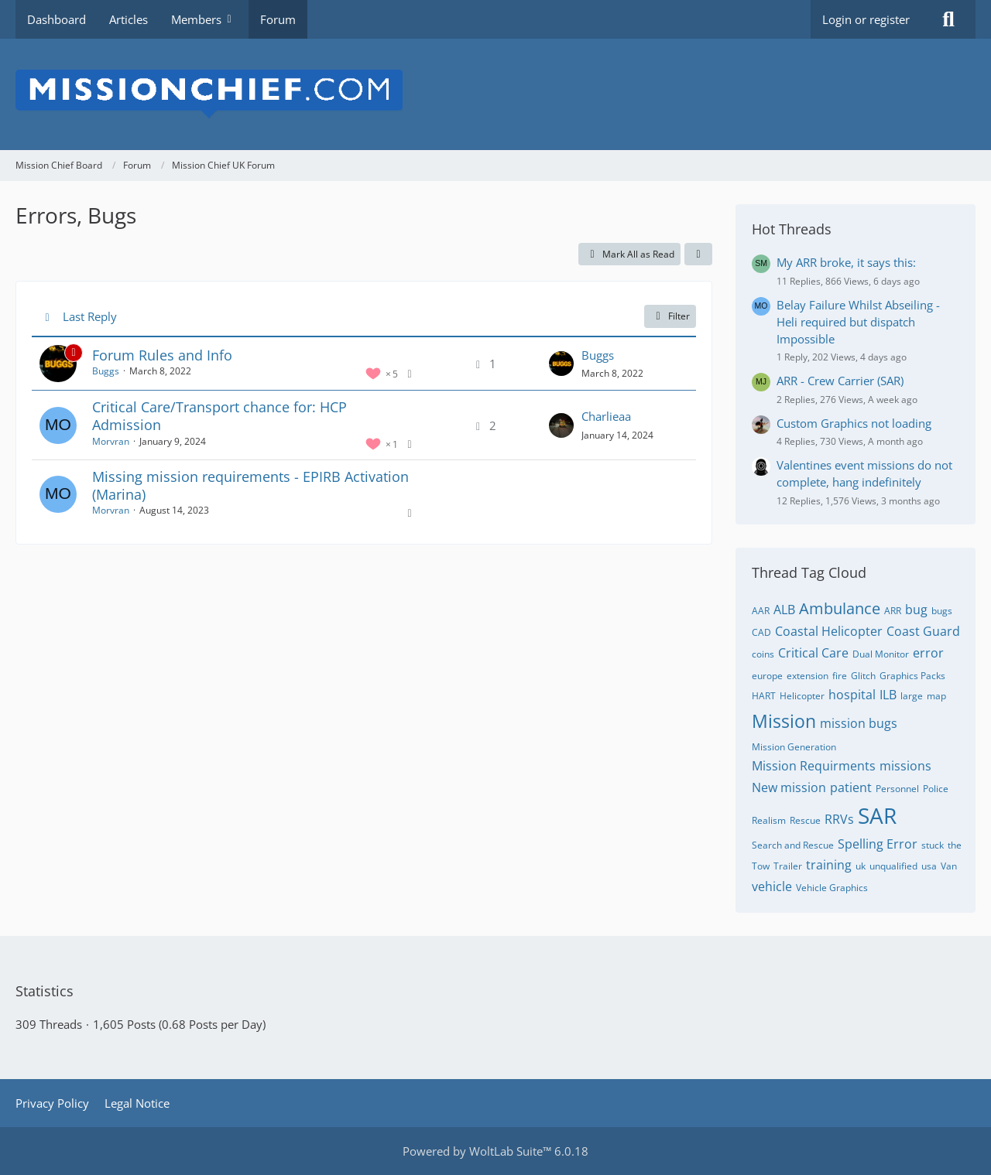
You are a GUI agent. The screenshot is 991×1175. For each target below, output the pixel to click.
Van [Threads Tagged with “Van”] (949, 866)
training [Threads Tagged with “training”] (829, 864)
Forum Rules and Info (162, 355)
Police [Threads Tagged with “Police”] (935, 788)
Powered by (495, 1151)
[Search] (948, 19)
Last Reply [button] (90, 316)
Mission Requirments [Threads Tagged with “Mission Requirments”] (814, 765)
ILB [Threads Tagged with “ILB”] (888, 694)
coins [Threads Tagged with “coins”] (763, 654)
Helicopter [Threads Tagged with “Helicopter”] (802, 695)
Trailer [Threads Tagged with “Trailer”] (787, 866)
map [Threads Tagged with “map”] (936, 695)
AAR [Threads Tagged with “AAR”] (761, 610)
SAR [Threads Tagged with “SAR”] (877, 815)
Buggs (105, 370)
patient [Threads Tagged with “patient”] (851, 787)
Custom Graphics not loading (854, 423)
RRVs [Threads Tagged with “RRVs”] (839, 819)
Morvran (110, 441)
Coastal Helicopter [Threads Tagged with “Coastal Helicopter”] (829, 631)
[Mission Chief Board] (495, 94)
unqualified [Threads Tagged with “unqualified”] (893, 866)
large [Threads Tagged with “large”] (911, 695)
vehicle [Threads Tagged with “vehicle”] (772, 886)
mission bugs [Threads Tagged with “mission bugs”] (858, 723)
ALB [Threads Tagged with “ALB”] (784, 609)
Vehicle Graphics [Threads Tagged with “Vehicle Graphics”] (832, 887)
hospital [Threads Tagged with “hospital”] (852, 694)
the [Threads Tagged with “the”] (955, 845)
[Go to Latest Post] (561, 363)
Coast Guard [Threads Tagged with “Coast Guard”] (923, 631)
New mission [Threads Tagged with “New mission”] (789, 787)
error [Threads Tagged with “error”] (928, 652)
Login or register (866, 19)
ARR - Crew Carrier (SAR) (840, 380)
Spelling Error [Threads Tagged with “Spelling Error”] (877, 843)
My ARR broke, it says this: (846, 262)
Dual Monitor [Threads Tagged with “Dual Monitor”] (880, 654)
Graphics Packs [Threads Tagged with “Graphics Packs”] (912, 675)
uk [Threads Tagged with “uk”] (861, 866)
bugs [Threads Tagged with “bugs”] (941, 610)
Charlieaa (606, 416)
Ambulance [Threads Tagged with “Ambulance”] (839, 608)
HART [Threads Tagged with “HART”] (764, 695)
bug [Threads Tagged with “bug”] (916, 609)
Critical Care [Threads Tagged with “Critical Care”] (813, 652)
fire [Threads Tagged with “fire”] (839, 675)
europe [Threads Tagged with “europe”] (767, 675)
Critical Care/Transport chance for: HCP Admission (219, 416)
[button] (698, 254)
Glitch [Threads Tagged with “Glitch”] (863, 675)
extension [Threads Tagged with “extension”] (807, 675)
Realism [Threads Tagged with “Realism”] (769, 820)
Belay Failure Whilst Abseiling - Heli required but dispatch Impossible (858, 322)
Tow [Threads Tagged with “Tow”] (761, 866)
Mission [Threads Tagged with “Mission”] (784, 721)
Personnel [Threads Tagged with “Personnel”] (897, 788)
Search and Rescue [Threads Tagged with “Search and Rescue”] (793, 845)
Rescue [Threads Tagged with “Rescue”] (805, 820)
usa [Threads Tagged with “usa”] (929, 866)
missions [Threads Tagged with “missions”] (905, 765)
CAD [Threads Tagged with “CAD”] (761, 632)
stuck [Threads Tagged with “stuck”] (932, 845)
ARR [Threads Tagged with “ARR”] (892, 610)
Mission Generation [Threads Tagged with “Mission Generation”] (794, 746)
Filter (670, 316)
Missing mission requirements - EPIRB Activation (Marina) (250, 485)
